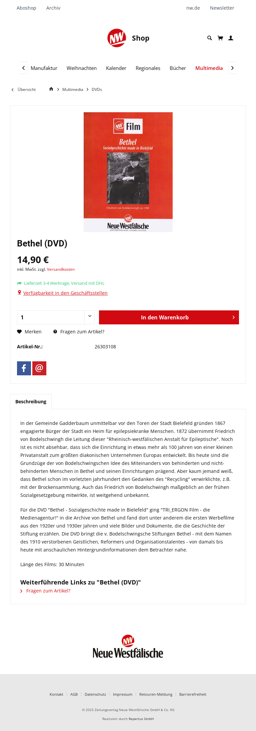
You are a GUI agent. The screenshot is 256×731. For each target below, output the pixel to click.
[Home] (52, 89)
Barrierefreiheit (192, 694)
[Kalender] (116, 68)
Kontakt (56, 694)
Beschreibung (30, 401)
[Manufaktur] (44, 68)
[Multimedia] (209, 68)
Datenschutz (95, 694)
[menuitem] (29, 8)
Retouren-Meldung (155, 694)
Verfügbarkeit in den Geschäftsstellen (65, 293)
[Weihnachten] (81, 68)
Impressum (122, 694)
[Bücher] (178, 68)
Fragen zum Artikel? (78, 331)
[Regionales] (148, 68)
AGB (74, 694)
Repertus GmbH (141, 719)
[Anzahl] (56, 317)
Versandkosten (61, 269)
